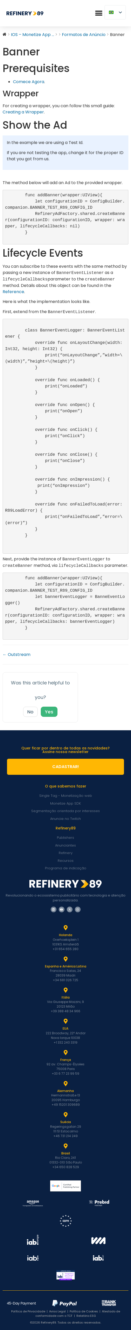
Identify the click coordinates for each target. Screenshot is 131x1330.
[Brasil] (65, 1146)
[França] (65, 1052)
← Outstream (16, 654)
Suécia (65, 1122)
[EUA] (65, 1021)
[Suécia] (65, 1114)
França (65, 1060)
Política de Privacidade (28, 1311)
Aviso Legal (57, 1311)
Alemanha (65, 1091)
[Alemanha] (65, 1083)
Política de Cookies (84, 1311)
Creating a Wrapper (23, 112)
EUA (65, 1028)
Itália (66, 997)
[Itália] (65, 990)
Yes (49, 712)
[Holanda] (65, 927)
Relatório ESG (86, 1316)
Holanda (65, 935)
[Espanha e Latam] (65, 959)
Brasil (65, 1153)
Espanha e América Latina (65, 966)
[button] (98, 13)
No (30, 712)
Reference (13, 292)
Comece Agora (28, 82)
